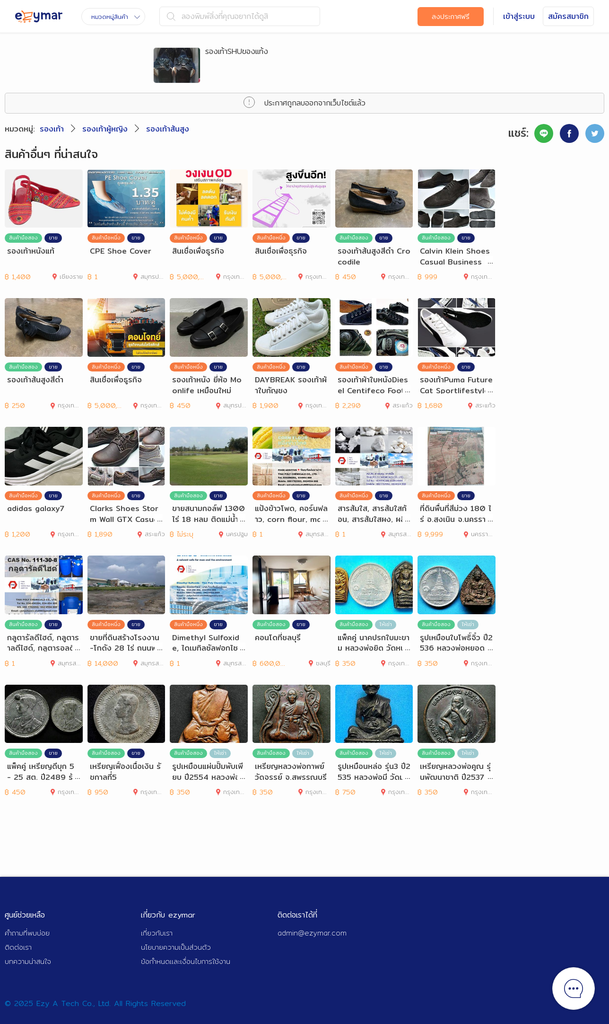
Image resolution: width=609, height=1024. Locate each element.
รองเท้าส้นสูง (167, 129)
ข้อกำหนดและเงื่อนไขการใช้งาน (185, 961)
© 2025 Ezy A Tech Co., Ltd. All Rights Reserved (95, 1003)
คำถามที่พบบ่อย (27, 932)
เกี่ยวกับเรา (157, 932)
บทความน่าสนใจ (28, 961)
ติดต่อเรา (18, 947)
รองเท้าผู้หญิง (105, 129)
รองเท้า (52, 129)
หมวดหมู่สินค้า (115, 16)
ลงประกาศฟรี (451, 16)
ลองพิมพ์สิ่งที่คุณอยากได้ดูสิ (217, 16)
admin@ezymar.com (312, 932)
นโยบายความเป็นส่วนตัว (176, 947)
